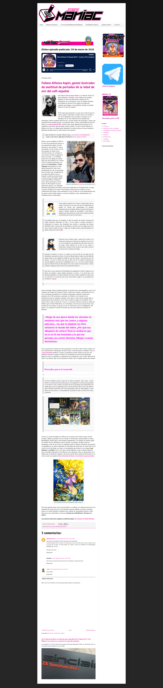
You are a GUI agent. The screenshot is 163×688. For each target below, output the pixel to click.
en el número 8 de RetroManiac (84, 519)
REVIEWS (105, 135)
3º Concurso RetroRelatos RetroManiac (72, 25)
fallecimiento (59, 526)
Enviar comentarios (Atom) (56, 633)
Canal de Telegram (108, 86)
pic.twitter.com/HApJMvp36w (81, 135)
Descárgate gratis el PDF (110, 118)
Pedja (61, 230)
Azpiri (54, 526)
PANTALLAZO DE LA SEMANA (111, 128)
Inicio (41, 25)
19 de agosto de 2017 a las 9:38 (65, 538)
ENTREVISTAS (107, 137)
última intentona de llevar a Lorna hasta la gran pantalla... (76, 456)
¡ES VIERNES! (106, 141)
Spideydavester (51, 538)
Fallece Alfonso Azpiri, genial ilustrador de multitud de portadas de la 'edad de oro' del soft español (68, 87)
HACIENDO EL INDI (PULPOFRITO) (112, 130)
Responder (49, 552)
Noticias (64, 526)
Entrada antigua (90, 630)
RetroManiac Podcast (92, 25)
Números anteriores (51, 25)
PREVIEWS (106, 132)
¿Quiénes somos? (106, 25)
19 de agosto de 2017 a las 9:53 (59, 569)
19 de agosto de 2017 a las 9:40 (61, 558)
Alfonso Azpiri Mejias (72, 95)
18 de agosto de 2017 (79, 137)
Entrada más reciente (48, 630)
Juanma (53, 279)
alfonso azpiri (49, 526)
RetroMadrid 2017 (55, 124)
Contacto (117, 25)
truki (47, 569)
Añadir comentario (47, 578)
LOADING (105, 139)
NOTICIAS (106, 126)
